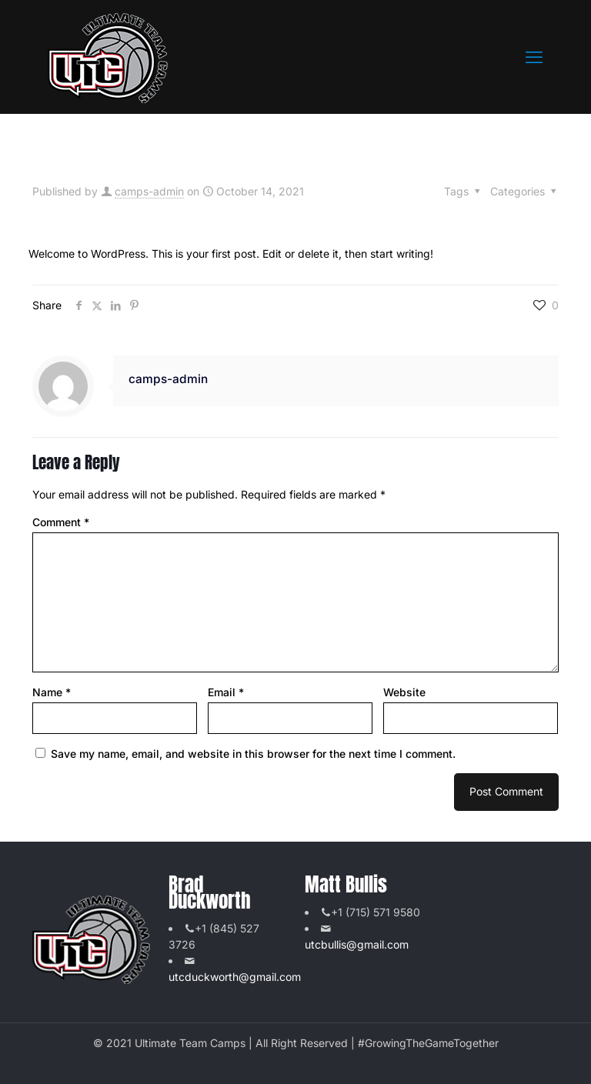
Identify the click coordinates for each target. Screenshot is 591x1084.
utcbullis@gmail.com (357, 944)
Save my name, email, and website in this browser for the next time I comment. (253, 753)
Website (404, 692)
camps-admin (149, 191)
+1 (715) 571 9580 (375, 912)
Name (51, 692)
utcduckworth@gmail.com (235, 976)
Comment (60, 522)
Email (226, 692)
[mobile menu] (534, 57)
